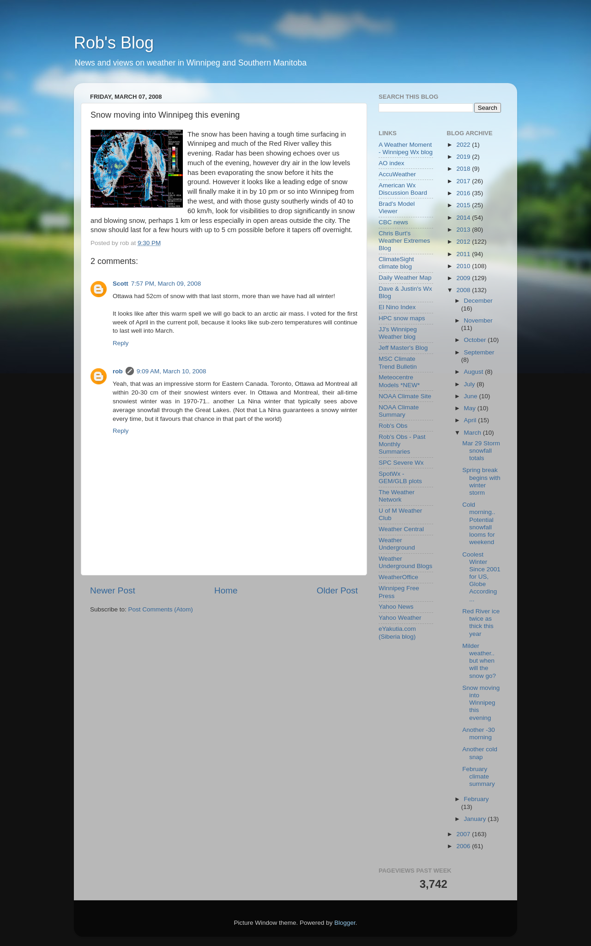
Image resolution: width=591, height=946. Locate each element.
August (474, 371)
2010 (464, 266)
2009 (464, 278)
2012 (464, 241)
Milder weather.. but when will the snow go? (479, 660)
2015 (464, 205)
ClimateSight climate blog (396, 263)
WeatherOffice (398, 577)
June (471, 396)
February (476, 799)
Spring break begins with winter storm (481, 481)
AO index (391, 163)
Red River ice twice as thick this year (481, 622)
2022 (464, 144)
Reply (121, 343)
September (479, 352)
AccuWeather (397, 174)
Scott (120, 283)
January (476, 818)
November (478, 320)
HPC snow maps (402, 318)
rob (118, 371)
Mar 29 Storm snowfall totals (481, 450)
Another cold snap (479, 753)
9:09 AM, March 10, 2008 (171, 371)
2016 (464, 193)
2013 (464, 229)
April (471, 420)
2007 (464, 834)
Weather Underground (397, 544)
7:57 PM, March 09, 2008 (166, 283)
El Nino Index (397, 307)
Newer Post (112, 590)
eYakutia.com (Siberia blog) (397, 632)
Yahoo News (396, 606)
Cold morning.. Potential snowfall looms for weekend (478, 523)
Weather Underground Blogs (405, 562)
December (478, 300)
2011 (464, 254)
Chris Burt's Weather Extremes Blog (404, 240)
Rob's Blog (114, 42)
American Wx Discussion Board (403, 189)
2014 (464, 217)
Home (225, 590)
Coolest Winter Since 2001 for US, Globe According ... (481, 577)
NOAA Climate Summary (399, 411)
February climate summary (478, 776)
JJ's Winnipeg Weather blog (398, 333)
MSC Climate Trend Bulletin (398, 362)
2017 (464, 181)
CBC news (393, 222)
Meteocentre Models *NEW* (399, 381)
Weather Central (401, 529)
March (473, 432)
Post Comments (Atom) (160, 609)
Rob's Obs (393, 425)
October (476, 339)
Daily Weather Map (405, 277)
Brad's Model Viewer (397, 207)
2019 (464, 156)
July (470, 384)
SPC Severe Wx (401, 462)
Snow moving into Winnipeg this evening (481, 702)
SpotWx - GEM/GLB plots (400, 477)
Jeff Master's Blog (403, 347)
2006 (464, 846)
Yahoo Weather (400, 617)
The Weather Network (397, 496)
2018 (464, 168)
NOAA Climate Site (405, 396)
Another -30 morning (478, 733)
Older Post (337, 590)
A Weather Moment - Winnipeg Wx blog (406, 148)
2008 (464, 290)
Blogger (345, 922)
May (470, 408)
